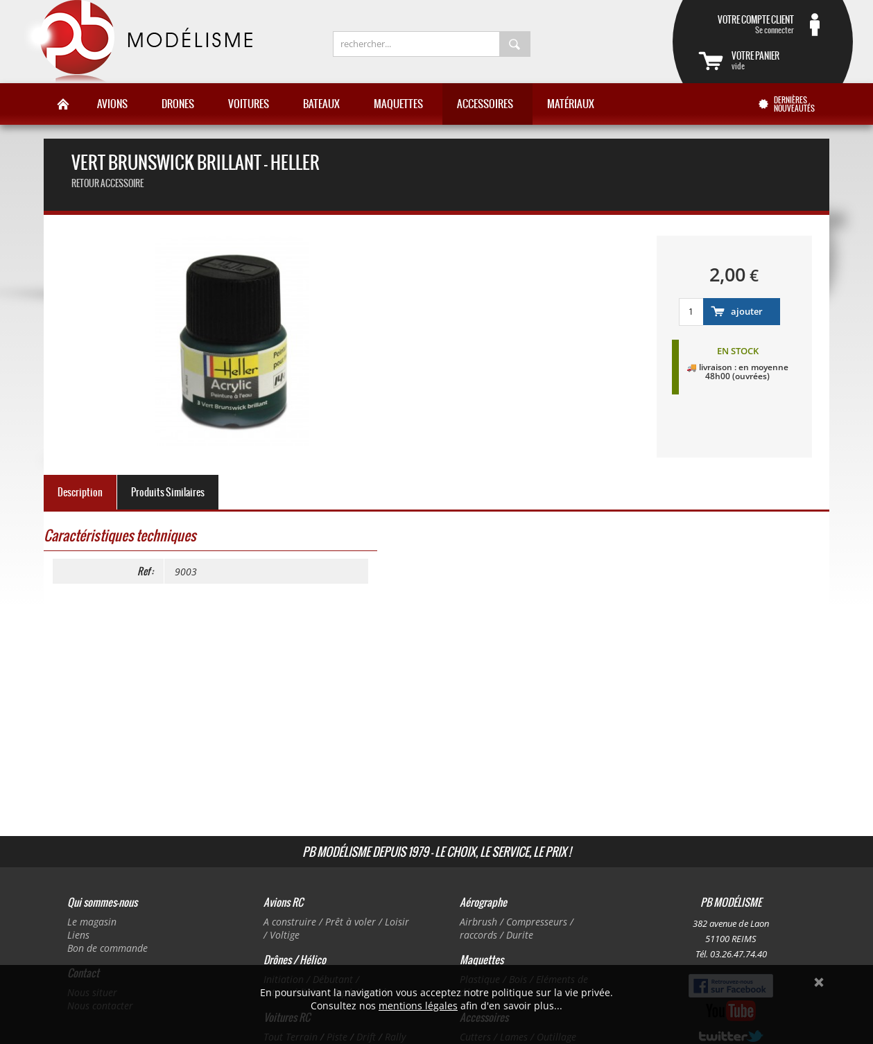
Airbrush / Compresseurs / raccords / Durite (516, 928)
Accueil (63, 104)
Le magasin (91, 921)
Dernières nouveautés (794, 104)
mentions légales (418, 1005)
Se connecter (746, 24)
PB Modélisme (136, 41)
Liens (78, 934)
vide (779, 60)
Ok (819, 982)
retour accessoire (107, 183)
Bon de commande (107, 948)
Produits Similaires (168, 492)
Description (80, 492)
